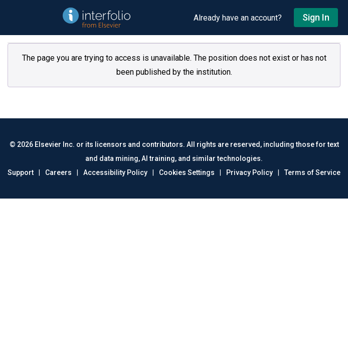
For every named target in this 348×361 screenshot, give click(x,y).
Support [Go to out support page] (21, 172)
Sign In (315, 17)
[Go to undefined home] (97, 18)
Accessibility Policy (115, 172)
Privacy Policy (249, 172)
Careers (58, 172)
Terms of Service (312, 172)
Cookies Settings (187, 172)
